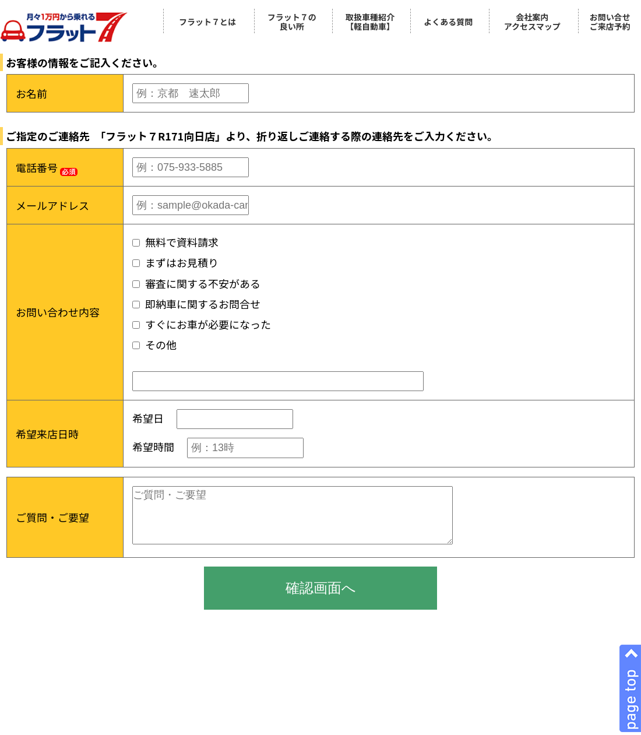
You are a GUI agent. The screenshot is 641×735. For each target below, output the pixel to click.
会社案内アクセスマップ (532, 21)
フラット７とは (207, 21)
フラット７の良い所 (291, 21)
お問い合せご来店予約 (610, 21)
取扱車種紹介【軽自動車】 (370, 21)
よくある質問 (448, 21)
